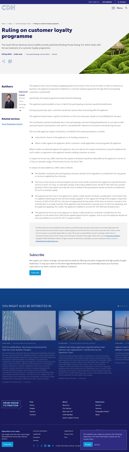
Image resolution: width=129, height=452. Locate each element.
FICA (65, 437)
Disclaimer (36, 437)
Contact (33, 415)
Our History (67, 408)
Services (98, 408)
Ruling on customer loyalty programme (46, 25)
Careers (32, 411)
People (32, 408)
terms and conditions (113, 236)
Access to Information (40, 431)
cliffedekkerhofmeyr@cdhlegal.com (47, 241)
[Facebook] (34, 446)
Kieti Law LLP (94, 2)
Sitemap (35, 440)
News (11, 25)
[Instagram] (41, 446)
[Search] (126, 8)
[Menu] (117, 8)
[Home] (8, 8)
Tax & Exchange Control (23, 25)
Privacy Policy (68, 434)
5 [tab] (126, 313)
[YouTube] (49, 446)
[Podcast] (53, 446)
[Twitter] (37, 446)
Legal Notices (68, 431)
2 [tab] (120, 313)
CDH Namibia (107, 2)
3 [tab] (122, 313)
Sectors (98, 405)
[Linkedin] (45, 446)
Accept (88, 444)
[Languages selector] (122, 2)
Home (4, 25)
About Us (66, 405)
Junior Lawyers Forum (71, 418)
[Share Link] (3, 62)
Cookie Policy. (88, 439)
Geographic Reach (102, 411)
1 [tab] (118, 313)
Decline (97, 444)
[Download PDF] (10, 62)
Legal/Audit (37, 434)
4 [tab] (124, 313)
